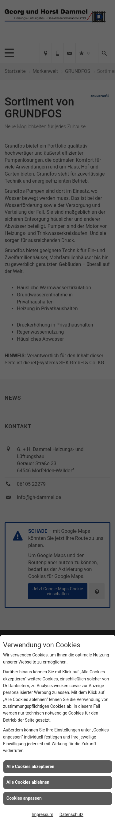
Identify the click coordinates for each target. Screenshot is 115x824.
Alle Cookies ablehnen (27, 782)
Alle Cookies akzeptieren (30, 766)
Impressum (42, 814)
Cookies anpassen (24, 798)
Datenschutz (71, 814)
